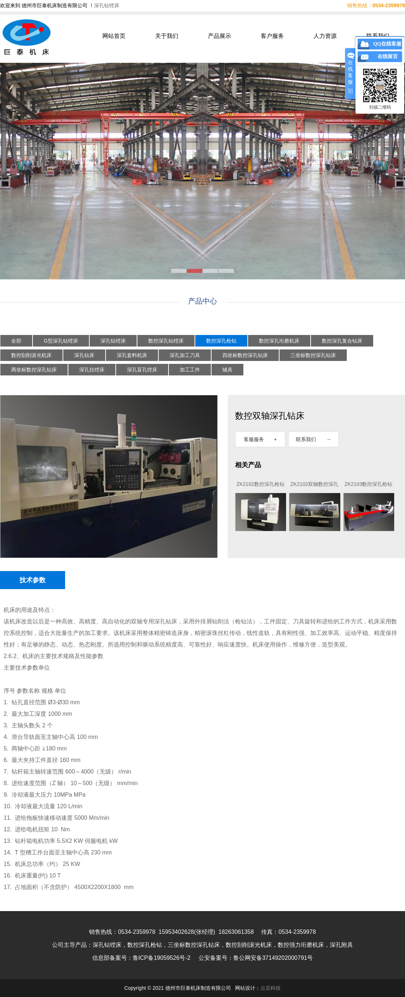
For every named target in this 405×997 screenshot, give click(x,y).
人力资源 (325, 36)
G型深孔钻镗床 (61, 341)
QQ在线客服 (387, 44)
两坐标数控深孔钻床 (34, 370)
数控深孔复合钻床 (342, 341)
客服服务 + (260, 439)
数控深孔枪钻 (221, 341)
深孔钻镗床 (106, 5)
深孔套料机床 (132, 355)
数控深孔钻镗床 (166, 341)
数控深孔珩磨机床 (279, 341)
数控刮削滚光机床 (31, 355)
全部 (16, 341)
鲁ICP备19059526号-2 (162, 958)
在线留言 (388, 56)
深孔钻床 (84, 355)
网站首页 (113, 36)
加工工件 (190, 370)
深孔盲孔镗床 (142, 370)
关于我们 (166, 36)
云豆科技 (270, 988)
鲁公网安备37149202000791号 (273, 958)
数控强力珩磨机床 (301, 945)
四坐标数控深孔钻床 (245, 355)
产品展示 (219, 36)
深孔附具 (341, 945)
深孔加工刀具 (185, 355)
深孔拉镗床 (92, 370)
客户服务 (272, 36)
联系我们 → (313, 439)
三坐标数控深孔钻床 (313, 355)
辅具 (227, 370)
